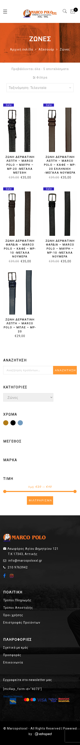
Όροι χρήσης (13, 615)
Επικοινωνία (13, 662)
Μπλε (22, 423)
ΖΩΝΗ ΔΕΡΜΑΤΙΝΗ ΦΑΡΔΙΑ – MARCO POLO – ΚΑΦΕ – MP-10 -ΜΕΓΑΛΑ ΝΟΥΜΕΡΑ (20, 248)
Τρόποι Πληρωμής (17, 600)
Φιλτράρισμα (40, 500)
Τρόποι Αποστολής (18, 607)
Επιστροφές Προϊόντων (21, 622)
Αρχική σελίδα (21, 49)
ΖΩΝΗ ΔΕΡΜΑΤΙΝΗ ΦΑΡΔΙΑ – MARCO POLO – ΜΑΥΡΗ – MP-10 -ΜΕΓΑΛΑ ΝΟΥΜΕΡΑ (60, 248)
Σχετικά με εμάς (15, 647)
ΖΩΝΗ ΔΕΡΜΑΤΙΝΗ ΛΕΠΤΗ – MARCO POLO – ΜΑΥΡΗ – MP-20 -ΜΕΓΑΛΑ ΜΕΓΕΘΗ (20, 164)
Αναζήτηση (65, 370)
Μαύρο (15, 423)
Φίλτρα (40, 77)
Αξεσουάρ (46, 49)
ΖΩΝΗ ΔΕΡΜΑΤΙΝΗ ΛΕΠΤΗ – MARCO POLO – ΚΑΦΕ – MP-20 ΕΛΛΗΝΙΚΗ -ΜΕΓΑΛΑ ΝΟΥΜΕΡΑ (60, 164)
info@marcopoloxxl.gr (25, 560)
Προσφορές (12, 655)
